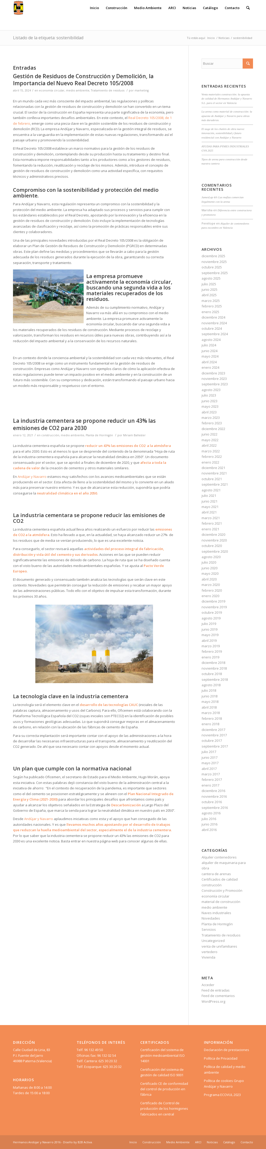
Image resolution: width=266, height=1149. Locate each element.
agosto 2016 (211, 813)
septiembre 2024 (215, 334)
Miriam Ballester (134, 435)
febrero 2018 (212, 718)
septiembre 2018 (215, 679)
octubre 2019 (212, 612)
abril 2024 (209, 362)
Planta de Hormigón (99, 435)
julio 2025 (209, 284)
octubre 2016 (212, 802)
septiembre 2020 (215, 551)
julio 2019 (209, 623)
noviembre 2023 (214, 378)
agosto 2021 (211, 490)
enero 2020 (210, 595)
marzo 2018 (211, 712)
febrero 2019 (212, 651)
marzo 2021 (211, 518)
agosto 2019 (211, 618)
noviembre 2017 (214, 735)
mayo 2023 (210, 406)
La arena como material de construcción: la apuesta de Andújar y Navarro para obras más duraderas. (227, 116)
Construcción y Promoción (222, 890)
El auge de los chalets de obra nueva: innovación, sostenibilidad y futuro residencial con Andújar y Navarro (223, 133)
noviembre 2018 (214, 668)
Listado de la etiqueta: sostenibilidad (48, 38)
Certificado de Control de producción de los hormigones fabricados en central (164, 1109)
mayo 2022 (210, 440)
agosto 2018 (211, 685)
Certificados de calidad (220, 879)
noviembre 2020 (214, 540)
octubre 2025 (212, 267)
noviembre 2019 (214, 607)
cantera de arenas (216, 873)
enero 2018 (210, 724)
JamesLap (207, 197)
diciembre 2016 (213, 790)
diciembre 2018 (213, 662)
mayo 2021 (210, 506)
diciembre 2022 (213, 428)
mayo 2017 (210, 763)
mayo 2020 (210, 573)
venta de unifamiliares (219, 946)
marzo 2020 (211, 584)
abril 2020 (209, 579)
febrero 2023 (212, 423)
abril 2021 (209, 512)
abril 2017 (209, 768)
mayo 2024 (210, 356)
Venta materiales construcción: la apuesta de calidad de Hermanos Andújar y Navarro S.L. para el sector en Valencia (227, 98)
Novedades (211, 918)
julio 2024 (209, 345)
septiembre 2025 (215, 272)
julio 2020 (209, 562)
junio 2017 (209, 757)
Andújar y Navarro (32, 476)
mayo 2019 (210, 634)
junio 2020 (209, 568)
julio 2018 (209, 690)
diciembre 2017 (213, 729)
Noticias (223, 38)
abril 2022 (209, 445)
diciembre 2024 (213, 317)
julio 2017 (209, 751)
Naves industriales (216, 912)
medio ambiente (77, 90)
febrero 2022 (212, 456)
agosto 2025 (211, 278)
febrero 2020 (212, 590)
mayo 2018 (210, 701)
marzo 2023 (211, 417)
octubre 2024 (212, 328)
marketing (142, 90)
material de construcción (221, 901)
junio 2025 (209, 289)
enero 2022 (210, 462)
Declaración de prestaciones (226, 1049)
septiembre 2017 (215, 746)
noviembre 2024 (214, 323)
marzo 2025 (211, 300)
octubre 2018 (212, 673)
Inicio (211, 38)
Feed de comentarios (218, 995)
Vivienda (208, 957)
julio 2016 (209, 818)
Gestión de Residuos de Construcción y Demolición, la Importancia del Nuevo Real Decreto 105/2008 (83, 79)
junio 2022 (209, 434)
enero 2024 (210, 367)
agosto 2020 (211, 556)
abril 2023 (209, 412)
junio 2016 (209, 824)
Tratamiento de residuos (107, 90)
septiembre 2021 (215, 484)
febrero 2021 (212, 523)
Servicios (209, 929)
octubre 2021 (212, 479)
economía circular (51, 90)
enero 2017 (210, 785)
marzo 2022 (211, 451)
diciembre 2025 (213, 256)
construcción (50, 435)
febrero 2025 (212, 306)
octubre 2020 (212, 545)
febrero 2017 (212, 779)
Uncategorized (213, 940)
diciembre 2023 (213, 373)
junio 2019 (209, 629)
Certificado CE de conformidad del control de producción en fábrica (164, 1089)
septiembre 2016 (215, 807)
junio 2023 (209, 401)
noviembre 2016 (214, 796)
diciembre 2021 (213, 467)
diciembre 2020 (213, 534)
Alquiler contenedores (219, 857)
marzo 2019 (211, 646)
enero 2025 (210, 311)
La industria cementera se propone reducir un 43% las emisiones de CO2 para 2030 (84, 424)
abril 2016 (209, 829)
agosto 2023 (211, 389)
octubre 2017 (212, 740)
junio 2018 (209, 696)
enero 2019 (210, 657)
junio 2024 (209, 350)
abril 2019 (209, 640)
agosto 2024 (211, 339)
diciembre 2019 (213, 601)
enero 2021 (210, 529)
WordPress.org (213, 1001)
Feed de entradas (216, 990)
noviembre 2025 (214, 261)
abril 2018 (209, 707)
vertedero (209, 951)
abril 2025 (209, 295)
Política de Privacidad (220, 1058)
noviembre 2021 (214, 473)
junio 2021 (209, 501)
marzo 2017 (211, 774)
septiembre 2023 (215, 384)
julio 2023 (209, 395)
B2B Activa (85, 1142)
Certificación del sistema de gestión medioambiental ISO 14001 (162, 1055)
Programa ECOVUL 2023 (222, 1094)
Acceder (208, 984)
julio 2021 (209, 495)
